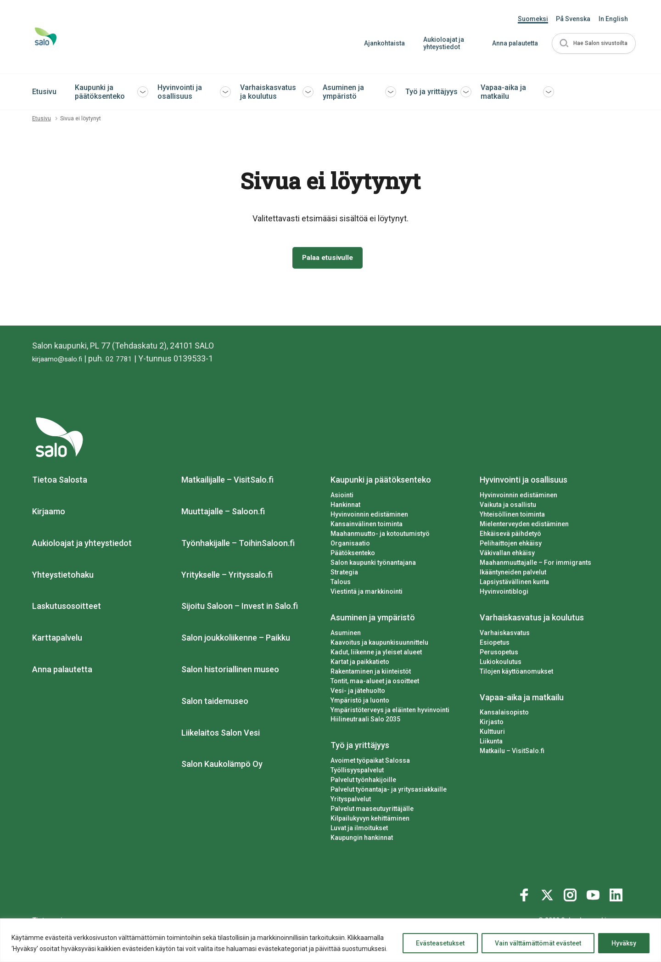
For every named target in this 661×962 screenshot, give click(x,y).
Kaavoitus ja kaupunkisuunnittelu (379, 644)
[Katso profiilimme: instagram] (571, 895)
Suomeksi (533, 19)
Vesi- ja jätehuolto (357, 692)
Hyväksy (623, 943)
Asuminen (345, 634)
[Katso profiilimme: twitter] (548, 895)
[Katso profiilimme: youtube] (594, 895)
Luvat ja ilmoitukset (359, 830)
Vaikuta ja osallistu (508, 507)
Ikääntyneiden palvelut (513, 574)
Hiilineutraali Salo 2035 (365, 721)
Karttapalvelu (57, 640)
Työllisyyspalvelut (357, 772)
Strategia (344, 574)
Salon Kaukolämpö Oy (222, 766)
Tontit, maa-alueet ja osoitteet (374, 682)
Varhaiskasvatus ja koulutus (268, 92)
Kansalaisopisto (504, 714)
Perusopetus (499, 654)
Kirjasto (492, 724)
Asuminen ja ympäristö (343, 92)
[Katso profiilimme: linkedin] (617, 895)
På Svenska (573, 19)
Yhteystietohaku (63, 576)
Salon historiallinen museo (230, 671)
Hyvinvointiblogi (504, 593)
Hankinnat (345, 507)
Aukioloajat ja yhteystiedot (438, 43)
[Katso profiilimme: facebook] (525, 895)
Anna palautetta (510, 43)
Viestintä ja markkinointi (366, 593)
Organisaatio (350, 545)
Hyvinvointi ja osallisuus (179, 92)
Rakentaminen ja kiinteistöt (370, 673)
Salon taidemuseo (214, 703)
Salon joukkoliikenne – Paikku (235, 640)
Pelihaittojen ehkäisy (511, 545)
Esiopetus (495, 644)
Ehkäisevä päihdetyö (510, 536)
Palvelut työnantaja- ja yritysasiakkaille (388, 791)
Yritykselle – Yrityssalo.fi (227, 576)
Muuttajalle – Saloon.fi (223, 513)
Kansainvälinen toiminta (366, 526)
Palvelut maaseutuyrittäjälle (372, 811)
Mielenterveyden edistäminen (524, 526)
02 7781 (130, 361)
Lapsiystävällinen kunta (514, 583)
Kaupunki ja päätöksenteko (100, 92)
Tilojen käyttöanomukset (516, 673)
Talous (340, 583)
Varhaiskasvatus (505, 634)
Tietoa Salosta (59, 482)
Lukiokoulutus (500, 663)
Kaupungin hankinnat (361, 840)
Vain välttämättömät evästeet (538, 943)
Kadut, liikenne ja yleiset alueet (376, 654)
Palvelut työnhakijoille (363, 782)
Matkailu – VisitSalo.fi (512, 753)
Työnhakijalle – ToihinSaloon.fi (238, 545)
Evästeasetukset (440, 943)
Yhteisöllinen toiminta (512, 516)
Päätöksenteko (352, 554)
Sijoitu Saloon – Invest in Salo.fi (239, 608)
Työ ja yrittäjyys (431, 91)
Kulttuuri (492, 733)
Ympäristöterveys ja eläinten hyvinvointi (389, 711)
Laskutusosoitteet (66, 608)
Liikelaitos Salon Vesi (220, 734)
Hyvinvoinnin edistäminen (369, 516)
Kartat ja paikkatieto (359, 663)
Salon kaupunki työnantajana (373, 564)
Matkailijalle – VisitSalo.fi (227, 482)
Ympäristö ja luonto (359, 702)
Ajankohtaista (379, 43)
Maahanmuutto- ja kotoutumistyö (380, 536)
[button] (591, 43)
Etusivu (44, 91)
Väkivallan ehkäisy (507, 554)
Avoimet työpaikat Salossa (370, 762)
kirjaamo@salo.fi (62, 361)
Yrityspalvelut (350, 801)
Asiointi (341, 497)
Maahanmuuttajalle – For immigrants (535, 564)
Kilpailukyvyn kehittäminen (369, 820)
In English (613, 19)
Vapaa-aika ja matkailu (503, 92)
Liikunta (491, 743)
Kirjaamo (48, 513)
